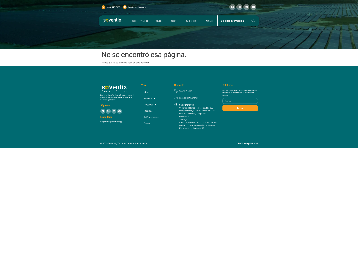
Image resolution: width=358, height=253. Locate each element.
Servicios (145, 21)
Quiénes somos (194, 21)
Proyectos (161, 21)
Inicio (134, 21)
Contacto (209, 21)
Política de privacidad (248, 143)
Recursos (176, 21)
